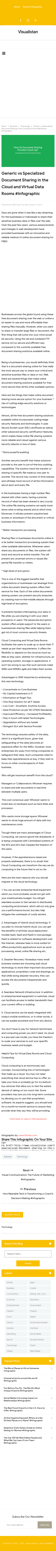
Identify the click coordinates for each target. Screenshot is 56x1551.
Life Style (34, 1328)
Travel (32, 1345)
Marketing (11, 1334)
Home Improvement (38, 1322)
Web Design (35, 1351)
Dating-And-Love (38, 1294)
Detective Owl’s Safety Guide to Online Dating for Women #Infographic (23, 1429)
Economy (11, 1299)
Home (17, 7)
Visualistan (30, 1543)
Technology (22, 1156)
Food (9, 1316)
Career (33, 1288)
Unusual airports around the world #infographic (20, 1379)
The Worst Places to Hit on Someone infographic (21, 1369)
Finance (33, 1311)
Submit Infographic (32, 7)
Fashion (10, 1311)
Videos (10, 1351)
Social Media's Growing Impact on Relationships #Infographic (20, 1399)
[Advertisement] (28, 87)
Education (34, 1299)
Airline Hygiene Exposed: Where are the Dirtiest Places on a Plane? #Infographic (23, 1419)
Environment (35, 1305)
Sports (10, 1339)
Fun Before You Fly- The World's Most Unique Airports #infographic (22, 1389)
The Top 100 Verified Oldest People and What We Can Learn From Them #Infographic (23, 1440)
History (10, 1322)
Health (33, 1316)
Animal (10, 1282)
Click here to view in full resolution (28, 1118)
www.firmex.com (28, 1135)
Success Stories (37, 1339)
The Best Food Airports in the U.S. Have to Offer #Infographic (24, 1409)
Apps (32, 1282)
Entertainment (13, 1305)
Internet (10, 1328)
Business (7, 1156)
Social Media (35, 1334)
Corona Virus (12, 1294)
